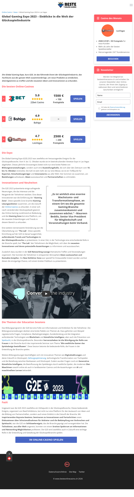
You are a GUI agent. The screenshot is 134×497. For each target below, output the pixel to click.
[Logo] (67, 5)
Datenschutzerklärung (117, 107)
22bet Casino (37, 102)
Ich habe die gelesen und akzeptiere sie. (113, 108)
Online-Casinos (11, 207)
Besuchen (113, 58)
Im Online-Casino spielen (46, 439)
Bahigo (37, 122)
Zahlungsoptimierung (37, 358)
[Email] (113, 101)
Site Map (72, 472)
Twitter (82, 472)
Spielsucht (6, 340)
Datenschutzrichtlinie (58, 472)
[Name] (113, 95)
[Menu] (131, 5)
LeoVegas (37, 142)
